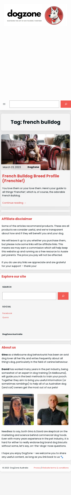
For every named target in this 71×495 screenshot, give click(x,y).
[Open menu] (4, 104)
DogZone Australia (12, 334)
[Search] (63, 296)
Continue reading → (14, 203)
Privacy (37, 467)
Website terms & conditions (55, 467)
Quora (5, 317)
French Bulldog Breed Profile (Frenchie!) (30, 178)
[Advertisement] (32, 62)
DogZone (33, 167)
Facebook (7, 313)
